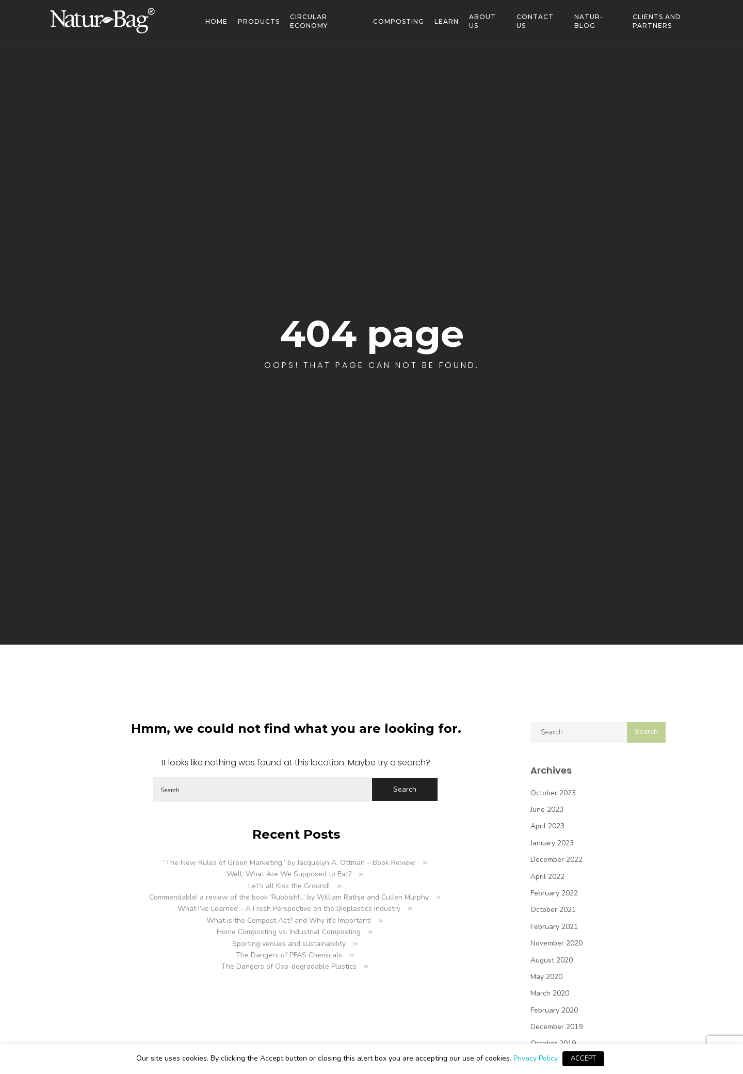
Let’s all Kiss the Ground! (289, 886)
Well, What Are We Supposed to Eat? (289, 874)
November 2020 (556, 943)
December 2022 (556, 859)
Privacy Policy (535, 1058)
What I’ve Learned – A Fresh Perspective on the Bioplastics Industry (288, 908)
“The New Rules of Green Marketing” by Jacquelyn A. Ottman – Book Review (289, 863)
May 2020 (546, 977)
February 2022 (554, 893)
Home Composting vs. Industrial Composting (289, 932)
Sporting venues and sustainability (289, 944)
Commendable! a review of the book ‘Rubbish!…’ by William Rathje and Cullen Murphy (289, 897)
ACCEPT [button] (583, 1058)
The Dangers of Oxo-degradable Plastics (289, 966)
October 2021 (553, 910)
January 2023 (552, 843)
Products (259, 21)
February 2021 (554, 927)
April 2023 (547, 826)
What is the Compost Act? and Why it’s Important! (288, 920)
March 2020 (549, 993)
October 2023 (553, 793)
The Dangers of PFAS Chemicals (289, 955)
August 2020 (551, 960)
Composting (398, 21)
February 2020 (554, 1010)
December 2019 (556, 1027)
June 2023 (546, 809)
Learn (446, 21)
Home (216, 21)
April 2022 (547, 876)
